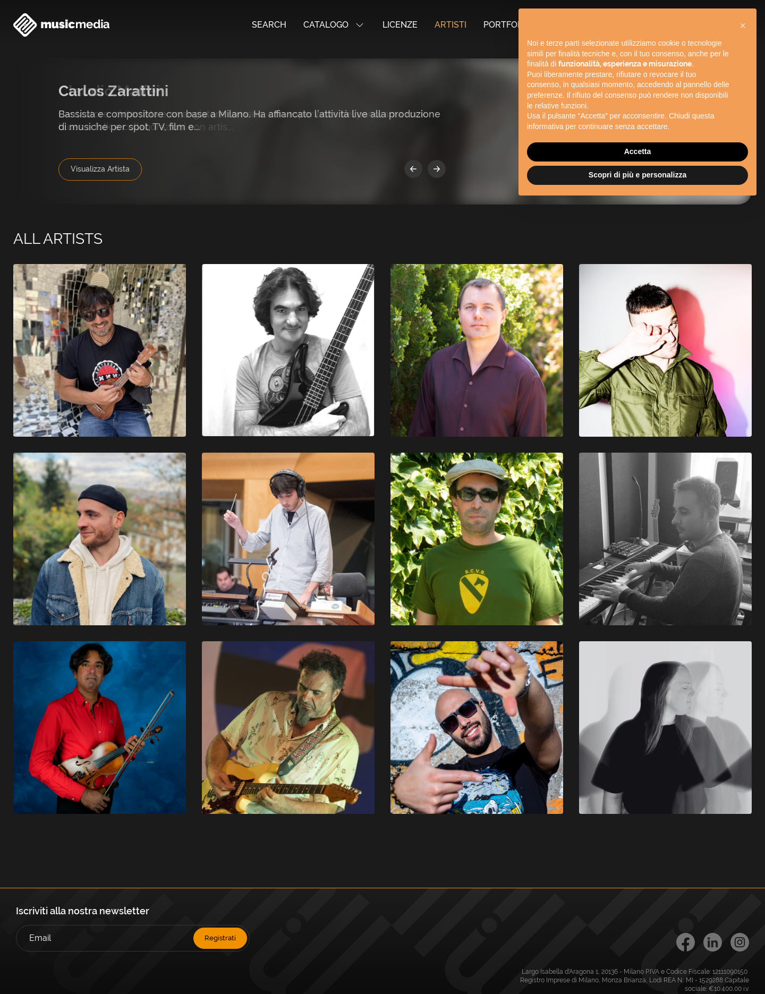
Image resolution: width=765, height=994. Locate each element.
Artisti (450, 25)
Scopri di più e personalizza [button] (637, 175)
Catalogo (334, 25)
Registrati (220, 938)
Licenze (400, 25)
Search (269, 25)
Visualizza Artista (100, 169)
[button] (742, 25)
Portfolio (507, 25)
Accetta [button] (637, 151)
